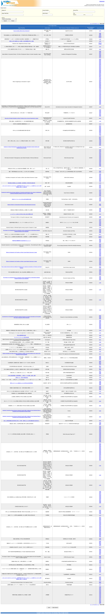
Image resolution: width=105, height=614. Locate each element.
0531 (100, 69)
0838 (100, 266)
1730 (100, 166)
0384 (100, 64)
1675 (100, 456)
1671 (100, 458)
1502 (100, 114)
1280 (100, 155)
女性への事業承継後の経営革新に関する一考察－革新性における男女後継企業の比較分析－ (21, 420)
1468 (100, 269)
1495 (100, 232)
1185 (100, 364)
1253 (100, 97)
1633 (100, 449)
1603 (100, 214)
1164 (100, 52)
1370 (100, 35)
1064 (100, 240)
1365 (100, 241)
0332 (100, 62)
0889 (100, 85)
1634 (100, 528)
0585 (100, 71)
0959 (100, 138)
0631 (100, 339)
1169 (100, 142)
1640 (100, 522)
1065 (100, 139)
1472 (100, 273)
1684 (100, 534)
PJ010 (100, 36)
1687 (100, 450)
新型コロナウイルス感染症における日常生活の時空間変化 (21, 383)
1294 (100, 144)
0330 (100, 60)
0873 (100, 239)
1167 (100, 92)
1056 (100, 369)
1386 (100, 377)
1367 (100, 242)
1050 (100, 49)
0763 (100, 188)
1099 (100, 557)
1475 (100, 104)
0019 (100, 125)
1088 (100, 51)
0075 (100, 574)
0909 (100, 171)
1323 (100, 110)
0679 (100, 362)
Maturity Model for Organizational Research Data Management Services (21, 204)
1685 (100, 451)
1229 (100, 143)
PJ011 (100, 37)
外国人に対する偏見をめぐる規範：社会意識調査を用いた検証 (21, 41)
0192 (100, 127)
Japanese (101, 1)
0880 (100, 84)
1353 (100, 111)
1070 (100, 133)
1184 (100, 227)
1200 (100, 94)
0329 (100, 59)
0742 (100, 77)
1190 (100, 93)
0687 (100, 76)
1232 (100, 558)
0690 (100, 420)
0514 (100, 66)
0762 (100, 186)
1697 (100, 460)
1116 (100, 91)
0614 (100, 73)
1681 (100, 453)
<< (90, 23)
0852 (100, 83)
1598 (100, 106)
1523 (100, 57)
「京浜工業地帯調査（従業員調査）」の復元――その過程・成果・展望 (22, 375)
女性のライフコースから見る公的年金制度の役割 (21, 199)
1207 (100, 375)
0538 (100, 129)
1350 (100, 157)
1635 (100, 448)
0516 (100, 68)
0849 (100, 82)
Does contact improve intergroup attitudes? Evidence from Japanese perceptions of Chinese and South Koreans (21, 267)
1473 (100, 274)
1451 (100, 393)
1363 (100, 33)
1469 (100, 270)
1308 (100, 100)
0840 (100, 136)
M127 (100, 234)
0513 (100, 65)
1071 (100, 89)
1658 (100, 444)
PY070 (100, 236)
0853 (100, 131)
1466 (100, 357)
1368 (100, 423)
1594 (100, 318)
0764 (100, 147)
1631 (100, 443)
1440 (100, 161)
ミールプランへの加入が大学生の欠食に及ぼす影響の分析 (21, 214)
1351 (100, 145)
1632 (100, 518)
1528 (100, 344)
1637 (100, 447)
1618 (100, 123)
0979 (100, 581)
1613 (100, 359)
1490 (100, 231)
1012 (100, 168)
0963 (100, 86)
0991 (100, 349)
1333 (100, 229)
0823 (100, 363)
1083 (100, 30)
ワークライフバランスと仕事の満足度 (21, 337)
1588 (100, 205)
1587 (100, 204)
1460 (100, 384)
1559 (100, 337)
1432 (100, 103)
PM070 (100, 237)
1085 (100, 90)
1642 (100, 520)
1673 (100, 457)
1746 (100, 39)
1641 (100, 445)
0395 (100, 361)
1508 (100, 247)
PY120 (100, 44)
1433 (100, 564)
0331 (100, 61)
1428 (100, 383)
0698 (100, 130)
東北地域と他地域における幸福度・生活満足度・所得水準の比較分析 (21, 182)
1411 (100, 113)
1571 (100, 424)
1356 (100, 41)
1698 (100, 536)
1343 (100, 230)
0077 (100, 353)
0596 (100, 72)
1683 (100, 452)
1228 (100, 153)
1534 (100, 332)
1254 (100, 98)
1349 (100, 55)
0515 (100, 67)
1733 (100, 391)
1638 (100, 524)
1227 (100, 53)
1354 (100, 112)
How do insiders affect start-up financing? (21, 30)
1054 (100, 88)
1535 (100, 515)
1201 (100, 96)
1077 (100, 547)
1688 (100, 530)
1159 (100, 267)
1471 (100, 272)
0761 (100, 185)
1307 (100, 99)
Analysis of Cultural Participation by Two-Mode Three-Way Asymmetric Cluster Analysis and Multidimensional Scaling (21, 147)
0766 (100, 78)
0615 (100, 74)
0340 (100, 128)
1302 (100, 172)
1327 (100, 584)
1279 (100, 54)
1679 (100, 454)
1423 (100, 46)
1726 (100, 121)
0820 (100, 80)
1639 (100, 446)
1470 (100, 271)
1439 (100, 160)
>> (98, 23)
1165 (100, 151)
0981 (100, 118)
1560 (100, 115)
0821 (100, 81)
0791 (100, 79)
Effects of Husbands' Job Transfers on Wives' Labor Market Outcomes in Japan (21, 252)
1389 (100, 382)
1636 (100, 526)
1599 (100, 441)
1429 (100, 56)
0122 (100, 126)
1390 (100, 102)
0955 (100, 556)
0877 (100, 137)
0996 (100, 87)
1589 (100, 135)
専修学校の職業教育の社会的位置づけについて (21, 240)
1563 (100, 410)
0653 (100, 75)
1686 (100, 532)
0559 (100, 70)
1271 (100, 134)
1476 (100, 347)
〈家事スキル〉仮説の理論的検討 (21, 377)
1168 (100, 140)
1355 (100, 101)
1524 (100, 439)
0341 (100, 63)
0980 (100, 582)
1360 (100, 381)
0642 (100, 368)
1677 (100, 455)
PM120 (100, 43)
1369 (100, 34)
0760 (100, 184)
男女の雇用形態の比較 (21, 335)
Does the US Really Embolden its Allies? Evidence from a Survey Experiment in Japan (21, 118)
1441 (100, 162)
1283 (100, 109)
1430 (100, 159)
